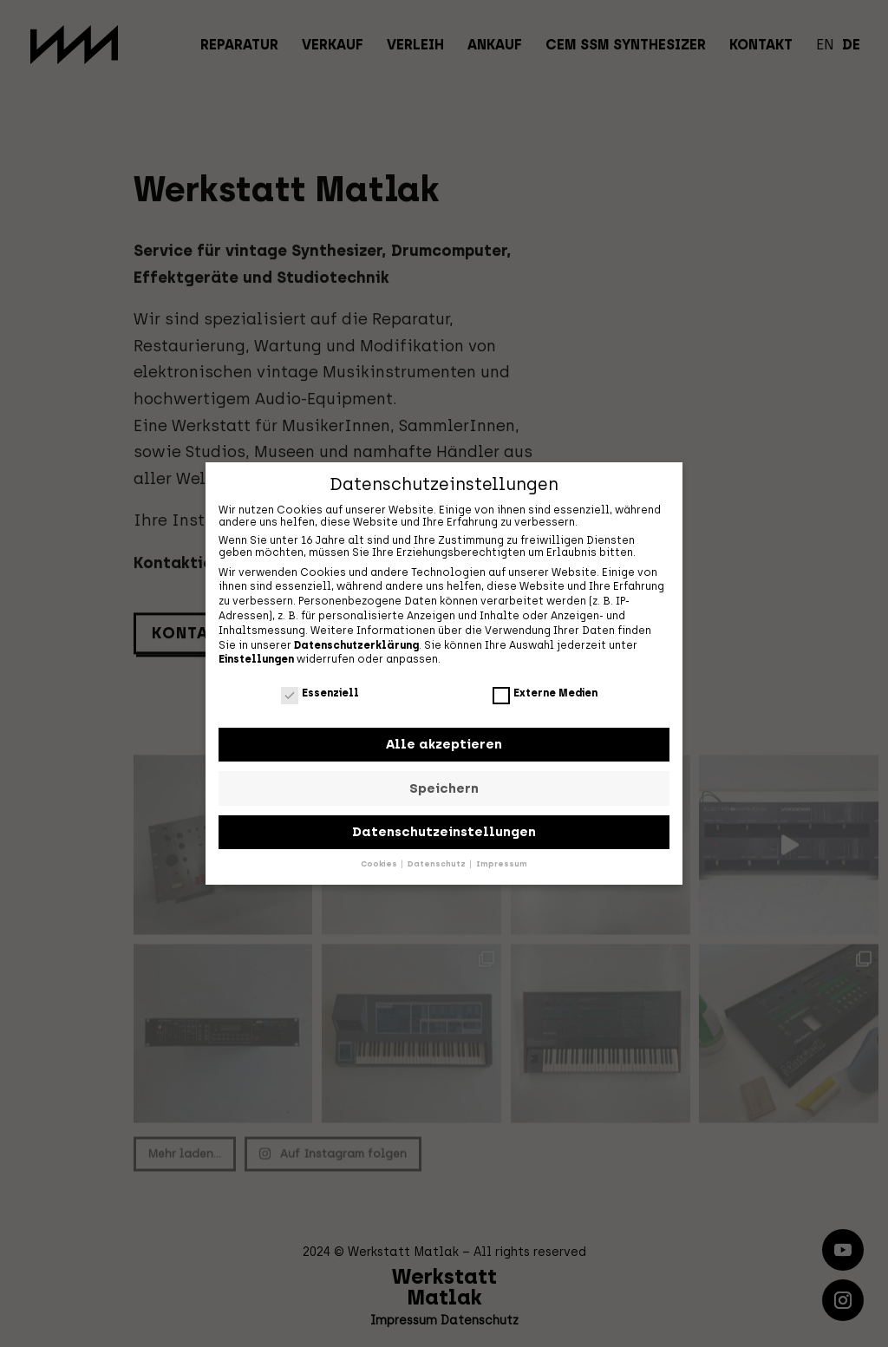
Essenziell (320, 691)
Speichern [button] (444, 786)
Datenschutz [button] (437, 862)
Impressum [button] (501, 862)
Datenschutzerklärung (356, 644)
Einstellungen (256, 658)
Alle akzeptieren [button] (444, 743)
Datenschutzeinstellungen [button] (444, 831)
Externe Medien (545, 691)
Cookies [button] (380, 862)
